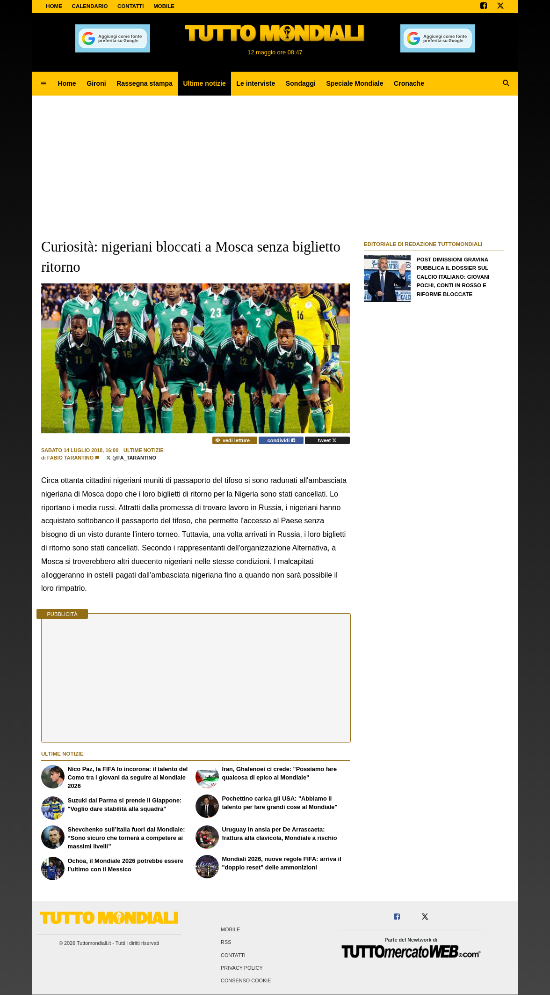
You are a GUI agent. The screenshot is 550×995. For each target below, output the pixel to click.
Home (54, 6)
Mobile (230, 930)
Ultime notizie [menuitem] (204, 83)
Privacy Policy (242, 968)
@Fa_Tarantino (131, 457)
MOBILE (163, 6)
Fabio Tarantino (70, 457)
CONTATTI (130, 6)
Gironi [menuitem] (96, 83)
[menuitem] (43, 84)
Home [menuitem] (67, 83)
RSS (226, 942)
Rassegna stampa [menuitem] (144, 83)
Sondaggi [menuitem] (301, 83)
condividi (281, 440)
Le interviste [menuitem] (255, 83)
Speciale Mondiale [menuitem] (354, 83)
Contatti (233, 955)
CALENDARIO (90, 6)
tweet (327, 440)
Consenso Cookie (246, 980)
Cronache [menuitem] (409, 83)
